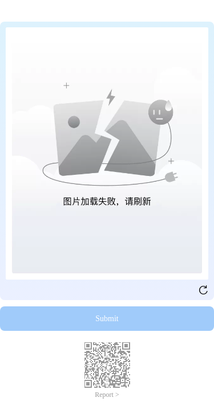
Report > (107, 395)
